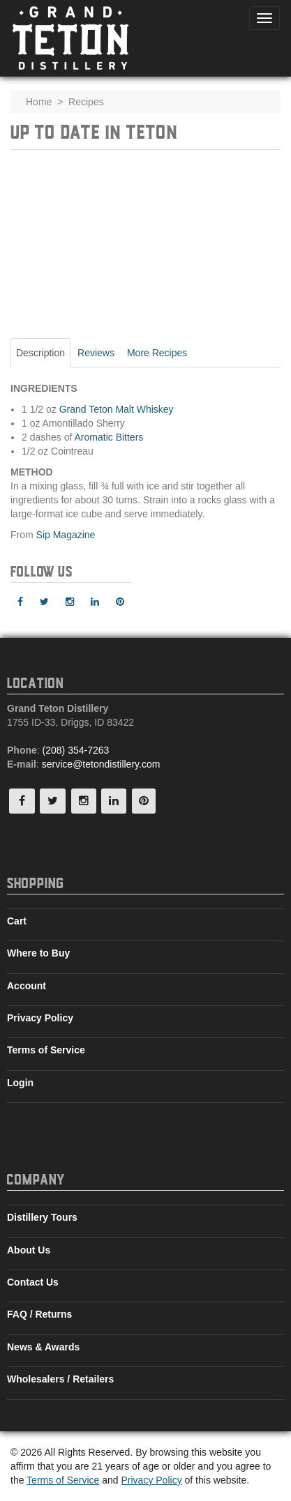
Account (26, 985)
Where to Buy (38, 953)
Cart (17, 921)
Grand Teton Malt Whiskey (116, 409)
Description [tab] (40, 352)
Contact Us (33, 1282)
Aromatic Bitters (109, 437)
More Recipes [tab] (157, 352)
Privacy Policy (40, 1017)
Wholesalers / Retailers (60, 1379)
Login (20, 1082)
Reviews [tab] (95, 352)
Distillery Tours (42, 1217)
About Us (28, 1250)
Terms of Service (46, 1050)
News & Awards (43, 1347)
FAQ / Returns (39, 1314)
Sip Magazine (66, 534)
